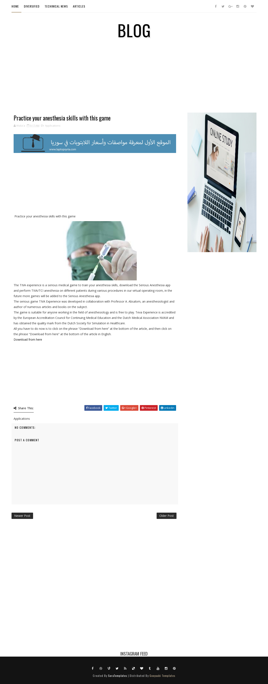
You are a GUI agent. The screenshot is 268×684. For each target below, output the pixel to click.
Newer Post (22, 516)
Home (15, 6)
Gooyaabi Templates (162, 675)
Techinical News (56, 6)
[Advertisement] (95, 85)
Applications (53, 125)
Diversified (32, 6)
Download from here (28, 339)
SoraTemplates (117, 675)
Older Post (166, 516)
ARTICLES (79, 6)
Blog (134, 30)
